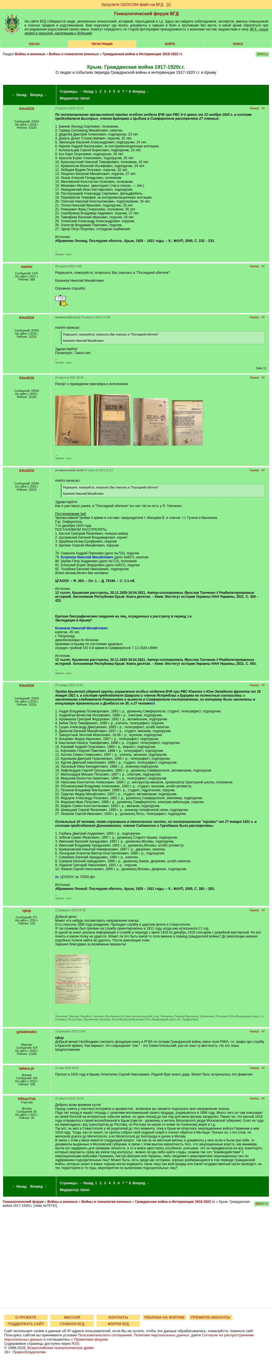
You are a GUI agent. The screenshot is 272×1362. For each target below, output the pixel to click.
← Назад (19, 95)
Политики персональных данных (161, 1335)
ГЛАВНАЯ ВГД (72, 1324)
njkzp (26, 911)
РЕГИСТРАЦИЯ (102, 44)
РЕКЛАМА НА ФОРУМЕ (164, 1317)
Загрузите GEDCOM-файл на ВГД (132, 4)
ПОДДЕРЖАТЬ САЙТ (26, 1324)
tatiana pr (26, 1068)
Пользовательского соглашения (105, 1335)
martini (26, 267)
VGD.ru (34, 44)
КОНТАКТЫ (118, 1317)
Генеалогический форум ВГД (146, 13)
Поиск (238, 44)
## (263, 108)
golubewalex (27, 1032)
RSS (75, 1343)
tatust (85, 98)
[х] (168, 4)
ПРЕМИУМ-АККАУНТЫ (210, 1317)
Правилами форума (91, 1339)
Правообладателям (28, 1352)
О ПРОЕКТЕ (25, 1317)
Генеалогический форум (23, 1202)
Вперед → (38, 95)
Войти (170, 44)
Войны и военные (30, 54)
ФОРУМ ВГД (118, 1324)
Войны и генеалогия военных (74, 54)
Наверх (254, 108)
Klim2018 (26, 109)
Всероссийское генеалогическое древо (61, 1348)
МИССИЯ (72, 1317)
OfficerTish (26, 1099)
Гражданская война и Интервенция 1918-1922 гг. (142, 54)
